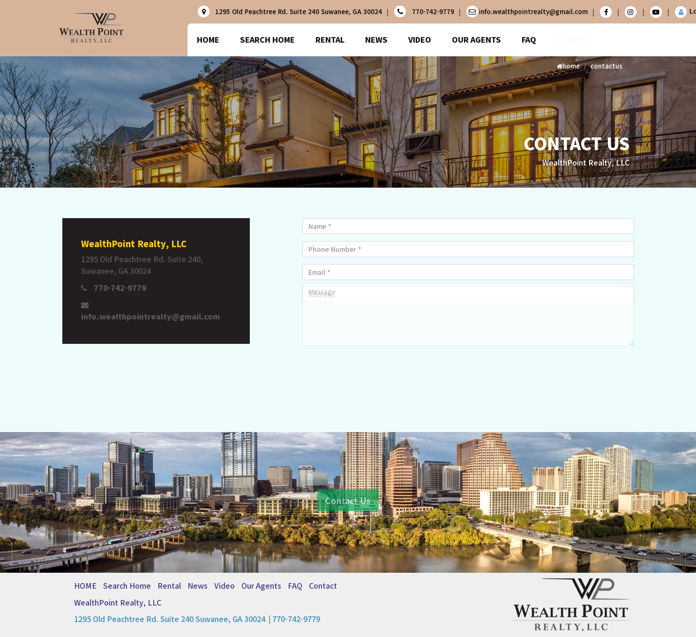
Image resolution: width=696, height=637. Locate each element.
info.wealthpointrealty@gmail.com (533, 11)
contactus (606, 65)
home (568, 65)
